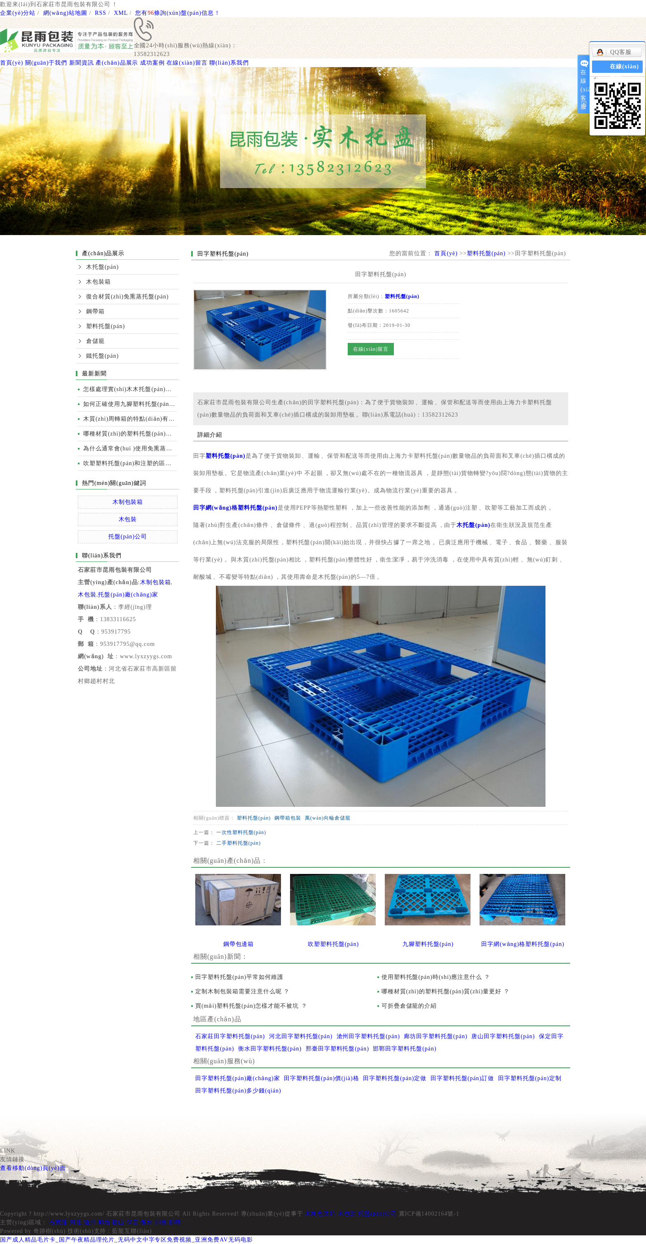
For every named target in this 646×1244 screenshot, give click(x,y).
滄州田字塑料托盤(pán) (368, 1036)
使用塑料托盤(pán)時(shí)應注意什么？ (436, 977)
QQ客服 (614, 52)
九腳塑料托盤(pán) (428, 944)
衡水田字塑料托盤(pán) (270, 1049)
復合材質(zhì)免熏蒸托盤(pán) (127, 297)
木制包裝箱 (127, 502)
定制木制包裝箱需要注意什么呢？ (242, 991)
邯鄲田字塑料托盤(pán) (404, 1049)
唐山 (118, 1222)
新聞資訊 (81, 63)
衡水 (146, 1222)
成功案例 (152, 63)
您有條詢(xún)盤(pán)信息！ (177, 13)
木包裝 (128, 519)
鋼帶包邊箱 (238, 944)
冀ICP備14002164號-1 (429, 1214)
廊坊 (104, 1222)
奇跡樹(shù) (49, 1231)
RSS (100, 13)
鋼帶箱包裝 (287, 818)
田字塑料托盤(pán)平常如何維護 (239, 977)
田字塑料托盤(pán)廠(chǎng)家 (237, 1078)
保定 (132, 1222)
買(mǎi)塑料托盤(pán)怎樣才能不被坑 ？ (251, 1006)
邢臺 (161, 1222)
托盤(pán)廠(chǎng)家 (128, 595)
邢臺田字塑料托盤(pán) (337, 1049)
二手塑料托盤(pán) (238, 843)
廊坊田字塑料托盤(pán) (435, 1036)
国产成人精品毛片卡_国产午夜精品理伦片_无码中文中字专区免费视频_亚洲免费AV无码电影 (126, 1240)
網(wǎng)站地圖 (65, 13)
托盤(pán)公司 (127, 536)
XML (121, 13)
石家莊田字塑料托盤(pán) (230, 1036)
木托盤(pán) (102, 267)
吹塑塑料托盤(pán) (333, 944)
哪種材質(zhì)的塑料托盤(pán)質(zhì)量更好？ (130, 434)
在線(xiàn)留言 (186, 63)
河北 (76, 1222)
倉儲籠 (95, 341)
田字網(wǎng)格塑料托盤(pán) (235, 508)
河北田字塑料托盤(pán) (300, 1036)
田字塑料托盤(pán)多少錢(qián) (238, 1091)
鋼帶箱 (95, 311)
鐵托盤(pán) (102, 356)
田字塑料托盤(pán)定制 (530, 1078)
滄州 (90, 1222)
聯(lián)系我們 (229, 63)
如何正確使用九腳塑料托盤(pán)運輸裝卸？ (130, 404)
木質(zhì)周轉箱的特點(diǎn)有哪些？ (130, 419)
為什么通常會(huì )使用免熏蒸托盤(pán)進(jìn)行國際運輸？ (130, 448)
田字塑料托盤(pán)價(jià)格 (321, 1078)
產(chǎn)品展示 (117, 63)
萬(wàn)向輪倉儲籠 (328, 818)
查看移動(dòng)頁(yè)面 (33, 1168)
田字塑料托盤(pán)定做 (394, 1078)
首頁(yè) (11, 63)
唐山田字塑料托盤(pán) (503, 1036)
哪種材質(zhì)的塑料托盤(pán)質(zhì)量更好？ (446, 991)
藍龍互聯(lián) (132, 1231)
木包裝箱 (98, 282)
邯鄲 (175, 1222)
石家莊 (58, 1222)
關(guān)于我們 (46, 63)
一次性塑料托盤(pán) (241, 832)
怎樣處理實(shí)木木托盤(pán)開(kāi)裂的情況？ (130, 389)
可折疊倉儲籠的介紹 (409, 1006)
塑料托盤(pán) (105, 326)
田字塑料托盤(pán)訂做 (462, 1078)
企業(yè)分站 (17, 13)
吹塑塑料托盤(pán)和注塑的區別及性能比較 (130, 463)
